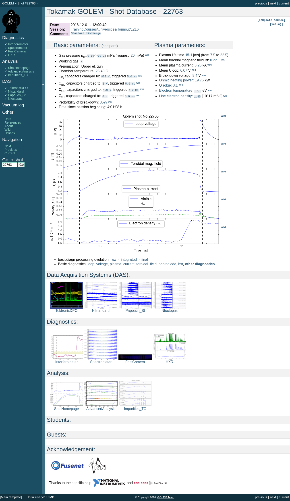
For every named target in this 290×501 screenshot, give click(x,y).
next (273, 3)
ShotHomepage (19, 68)
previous (261, 3)
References (12, 122)
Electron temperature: (176, 91)
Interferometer (18, 44)
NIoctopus (15, 98)
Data (7, 119)
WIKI (223, 116)
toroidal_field (146, 264)
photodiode (167, 264)
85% (103, 102)
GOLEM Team (165, 497)
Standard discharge (86, 34)
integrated (129, 259)
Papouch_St (16, 95)
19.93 (102, 56)
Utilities (9, 133)
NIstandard (16, 91)
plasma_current (122, 264)
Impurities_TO (18, 75)
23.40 (99, 71)
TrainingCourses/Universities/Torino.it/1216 (105, 29)
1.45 (197, 96)
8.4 (194, 76)
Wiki (7, 129)
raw (113, 259)
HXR (11, 55)
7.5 (212, 55)
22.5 (223, 55)
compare (109, 46)
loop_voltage (98, 264)
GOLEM (8, 3)
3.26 (198, 65)
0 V (105, 83)
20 (133, 55)
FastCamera (17, 51)
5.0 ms (132, 76)
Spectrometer (17, 48)
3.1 (175, 85)
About (8, 126)
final (144, 259)
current (284, 3)
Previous (10, 149)
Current (9, 153)
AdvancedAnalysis (21, 71)
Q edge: (165, 85)
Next (7, 146)
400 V (107, 89)
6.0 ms (134, 89)
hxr (180, 264)
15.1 (188, 55)
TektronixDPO (18, 88)
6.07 (183, 70)
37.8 (198, 91)
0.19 (90, 56)
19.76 (199, 80)
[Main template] (11, 497)
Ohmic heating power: (177, 80)
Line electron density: (176, 96)
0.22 (213, 60)
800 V (105, 76)
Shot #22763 (26, 3)
